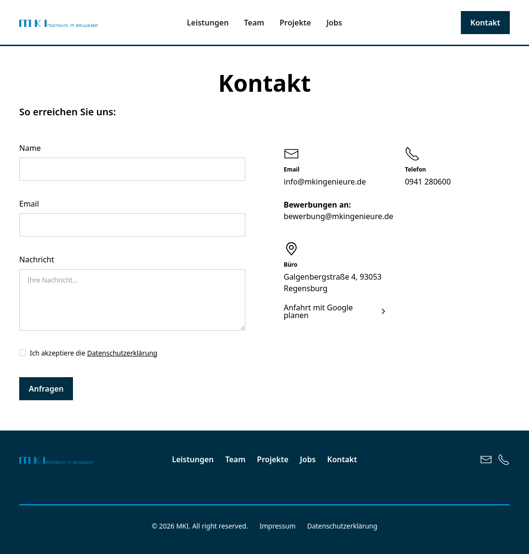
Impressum (278, 525)
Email (29, 203)
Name (30, 148)
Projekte (295, 22)
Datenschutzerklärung (122, 352)
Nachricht (36, 259)
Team (254, 22)
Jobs (334, 22)
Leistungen (207, 22)
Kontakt (485, 22)
